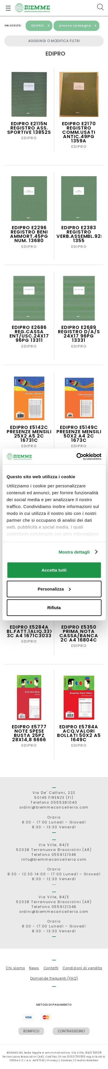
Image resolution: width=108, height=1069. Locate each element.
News (34, 968)
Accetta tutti (54, 570)
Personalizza (54, 588)
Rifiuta (54, 607)
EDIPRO (40, 25)
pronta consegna (77, 25)
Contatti (50, 968)
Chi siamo (15, 968)
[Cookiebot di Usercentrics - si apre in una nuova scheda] (76, 456)
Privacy (52, 1060)
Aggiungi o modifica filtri (54, 41)
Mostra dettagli (74, 551)
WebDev (92, 1060)
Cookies (66, 1060)
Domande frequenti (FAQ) (54, 978)
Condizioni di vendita (82, 968)
